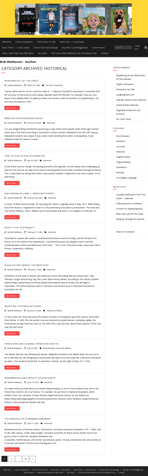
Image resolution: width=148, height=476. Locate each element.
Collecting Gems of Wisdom (129, 203)
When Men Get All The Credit (21, 80)
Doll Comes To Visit (46, 41)
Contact (104, 53)
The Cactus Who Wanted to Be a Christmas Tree (74, 53)
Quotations (121, 167)
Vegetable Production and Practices (128, 112)
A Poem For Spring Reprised (129, 208)
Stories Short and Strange (46, 47)
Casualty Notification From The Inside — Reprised (130, 196)
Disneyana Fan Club (125, 89)
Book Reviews (49, 348)
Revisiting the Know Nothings (22, 306)
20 (25, 458)
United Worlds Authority (127, 105)
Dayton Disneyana (124, 84)
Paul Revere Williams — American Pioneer (29, 193)
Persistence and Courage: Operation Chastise (31, 343)
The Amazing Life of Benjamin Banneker (27, 418)
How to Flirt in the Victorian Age (24, 155)
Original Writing (123, 162)
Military (68, 348)
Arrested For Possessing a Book (23, 118)
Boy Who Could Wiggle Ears (75, 47)
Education (120, 141)
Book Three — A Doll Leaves (15, 47)
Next (33, 459)
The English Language (126, 177)
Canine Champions (24, 41)
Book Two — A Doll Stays (72, 41)
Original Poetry (123, 156)
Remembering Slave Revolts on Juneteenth (29, 377)
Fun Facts (50, 85)
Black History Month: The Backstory (26, 265)
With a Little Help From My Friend (17, 53)
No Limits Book (123, 119)
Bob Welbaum (16, 85)
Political (58, 310)
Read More (11, 108)
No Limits (42, 53)
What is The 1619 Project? (19, 227)
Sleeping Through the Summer (130, 219)
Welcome (6, 41)
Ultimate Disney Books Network (131, 99)
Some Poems (98, 47)
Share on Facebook (125, 231)
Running (120, 172)
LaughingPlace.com (125, 94)
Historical (58, 85)
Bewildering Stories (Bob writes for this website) (130, 77)
